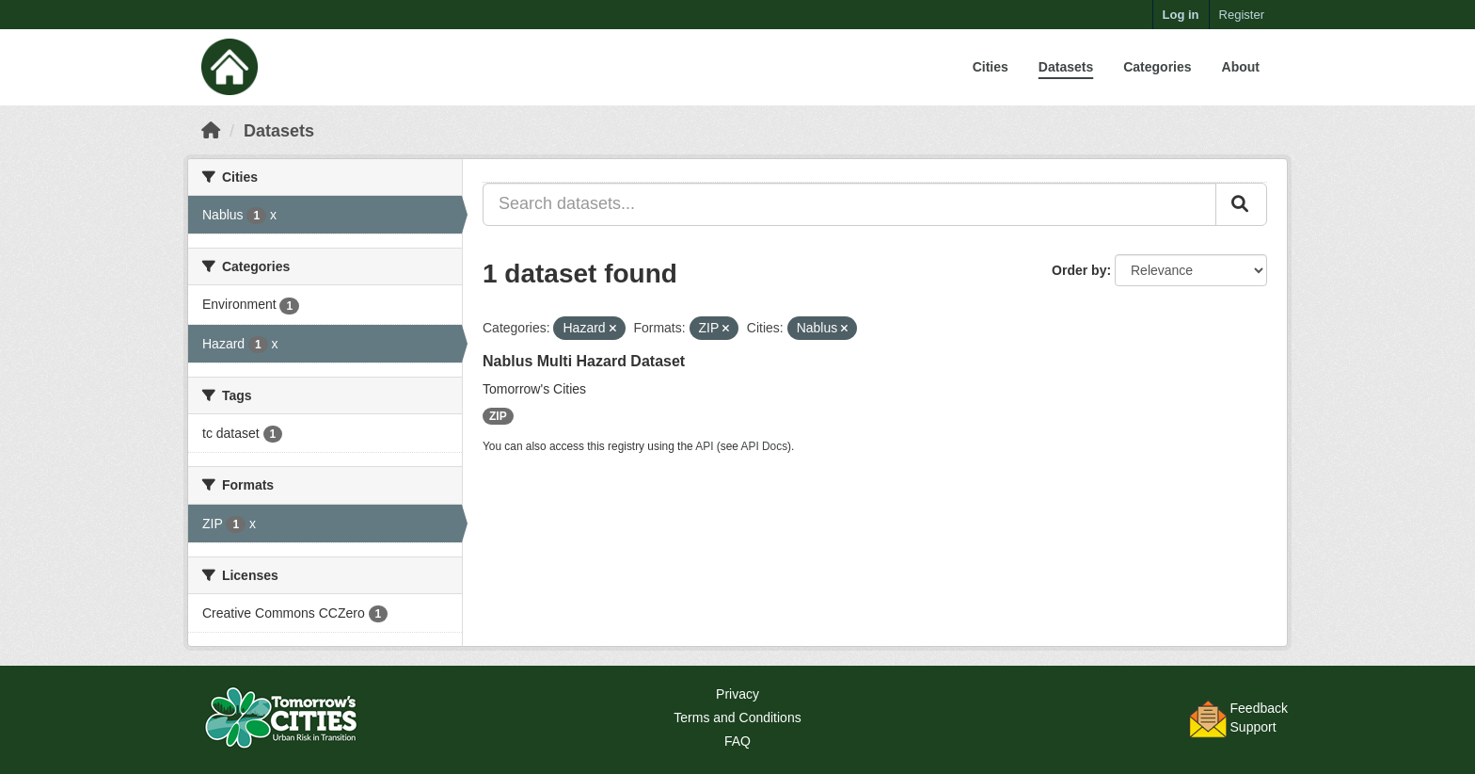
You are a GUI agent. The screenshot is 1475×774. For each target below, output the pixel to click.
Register (1241, 15)
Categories (1157, 66)
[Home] (210, 130)
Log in (1181, 15)
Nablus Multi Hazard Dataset (584, 361)
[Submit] (1241, 204)
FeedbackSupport (1259, 717)
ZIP (498, 416)
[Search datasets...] (849, 204)
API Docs (764, 446)
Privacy (737, 693)
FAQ (737, 741)
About (1241, 66)
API (704, 446)
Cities (990, 66)
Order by (1079, 270)
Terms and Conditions (737, 717)
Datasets (1066, 66)
